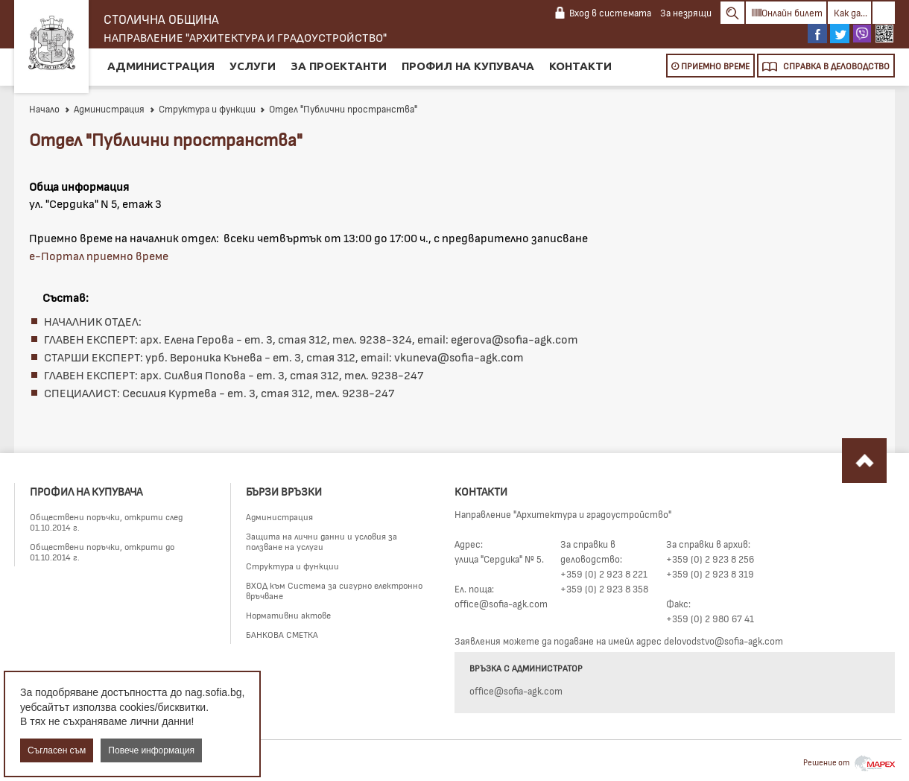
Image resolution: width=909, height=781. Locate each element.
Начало (44, 109)
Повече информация (151, 750)
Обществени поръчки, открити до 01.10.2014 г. (102, 551)
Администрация (161, 66)
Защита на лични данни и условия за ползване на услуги (321, 541)
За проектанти (339, 66)
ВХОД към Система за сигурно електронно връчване (334, 590)
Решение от (849, 762)
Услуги (252, 66)
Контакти (580, 66)
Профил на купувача (468, 66)
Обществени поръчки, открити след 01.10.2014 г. (106, 521)
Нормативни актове (288, 615)
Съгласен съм (57, 750)
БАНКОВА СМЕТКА (282, 634)
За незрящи (686, 13)
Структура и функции (202, 109)
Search (732, 12)
